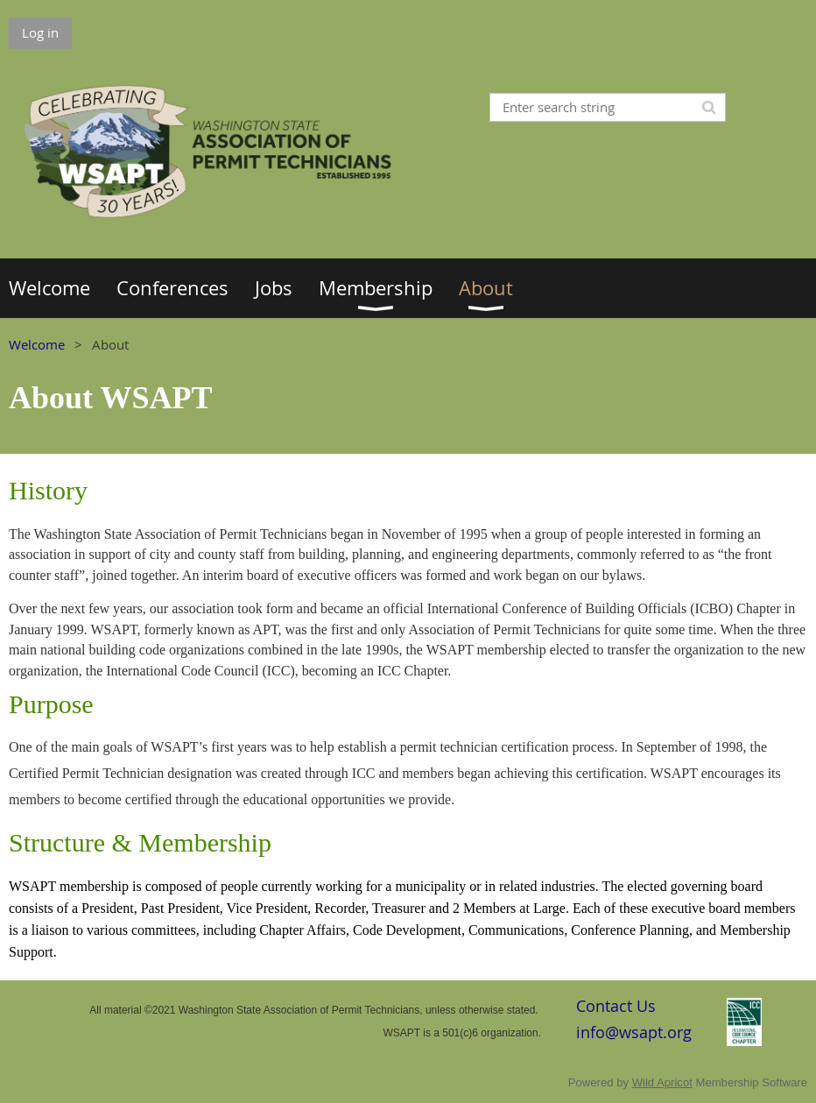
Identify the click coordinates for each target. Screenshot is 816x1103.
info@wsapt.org (634, 1032)
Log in (40, 32)
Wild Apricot (662, 1082)
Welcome (37, 344)
